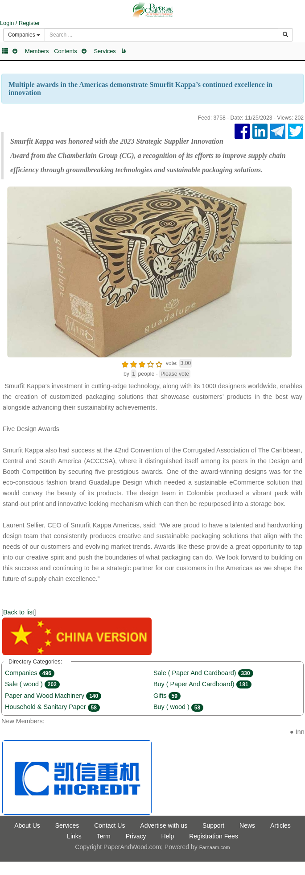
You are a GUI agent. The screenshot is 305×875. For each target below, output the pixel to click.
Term (104, 836)
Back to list (18, 612)
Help (167, 836)
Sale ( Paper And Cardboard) (203, 672)
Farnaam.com (214, 847)
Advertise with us (163, 825)
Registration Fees (213, 836)
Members (37, 51)
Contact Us (109, 825)
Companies (29, 672)
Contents (65, 51)
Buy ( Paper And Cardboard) (202, 684)
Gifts (167, 695)
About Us (27, 825)
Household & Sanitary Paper (52, 706)
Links (74, 836)
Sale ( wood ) (32, 684)
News (247, 825)
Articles (280, 825)
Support (213, 825)
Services (105, 51)
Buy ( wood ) (178, 706)
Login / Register (20, 23)
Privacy (136, 836)
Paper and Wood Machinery (53, 695)
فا (123, 51)
